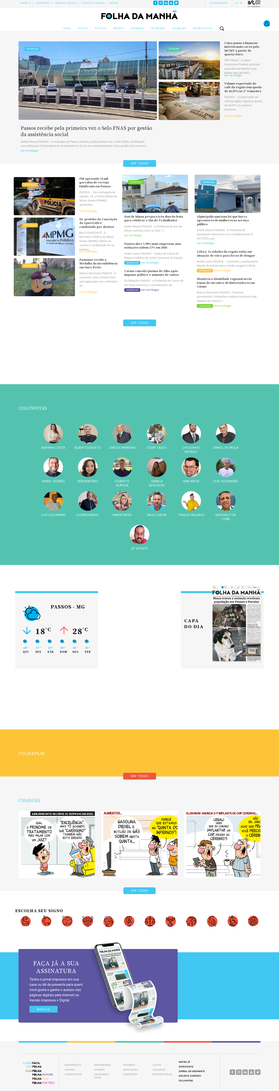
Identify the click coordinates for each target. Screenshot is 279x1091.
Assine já (43, 1009)
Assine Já (25, 3)
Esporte (118, 28)
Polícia (83, 28)
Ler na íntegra (29, 150)
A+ (237, 3)
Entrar (114, 3)
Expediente (43, 3)
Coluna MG (179, 28)
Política (100, 28)
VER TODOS (139, 163)
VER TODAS (139, 890)
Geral (67, 28)
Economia (137, 28)
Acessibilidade (218, 3)
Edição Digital (203, 28)
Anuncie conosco (66, 3)
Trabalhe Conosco (93, 3)
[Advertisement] (139, 365)
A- (241, 3)
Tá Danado (158, 28)
